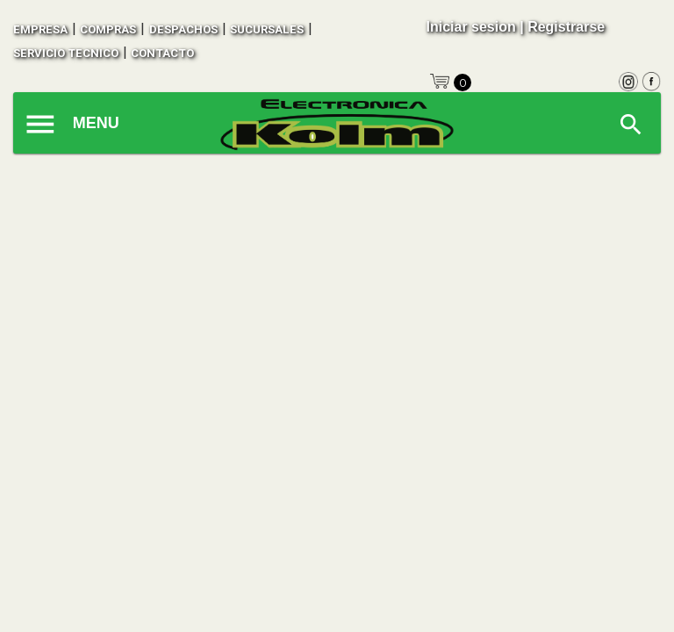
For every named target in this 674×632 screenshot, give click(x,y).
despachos (183, 29)
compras (108, 29)
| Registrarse (562, 26)
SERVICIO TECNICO (65, 53)
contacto (162, 53)
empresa (40, 29)
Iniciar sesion (470, 26)
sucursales (267, 29)
